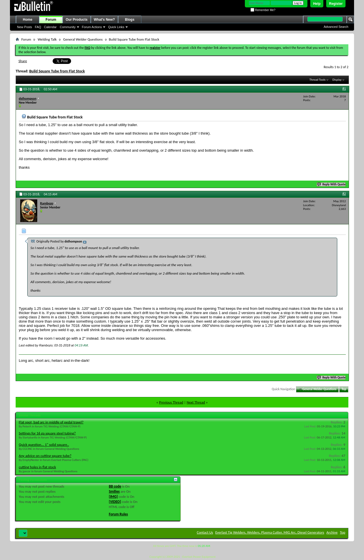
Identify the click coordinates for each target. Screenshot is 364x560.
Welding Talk (47, 39)
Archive (332, 532)
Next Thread (196, 402)
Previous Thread (171, 402)
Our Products (77, 20)
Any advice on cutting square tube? (45, 456)
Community (68, 27)
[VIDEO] (115, 502)
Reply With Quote (332, 184)
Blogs (129, 20)
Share (22, 61)
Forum (51, 20)
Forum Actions (92, 27)
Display (337, 80)
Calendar (50, 27)
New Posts (24, 27)
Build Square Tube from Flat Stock (57, 71)
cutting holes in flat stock (37, 467)
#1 (344, 89)
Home (27, 20)
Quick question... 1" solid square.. (44, 444)
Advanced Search (336, 26)
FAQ (38, 27)
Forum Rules (118, 514)
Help (316, 4)
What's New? (104, 20)
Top (344, 389)
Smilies (114, 491)
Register (336, 4)
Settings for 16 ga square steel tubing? (47, 433)
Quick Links (116, 27)
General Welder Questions (83, 39)
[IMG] (113, 496)
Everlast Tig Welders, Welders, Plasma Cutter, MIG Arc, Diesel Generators (269, 532)
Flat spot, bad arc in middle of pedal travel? (51, 422)
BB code (115, 486)
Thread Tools (317, 80)
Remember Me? (263, 10)
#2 (344, 194)
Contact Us (205, 532)
